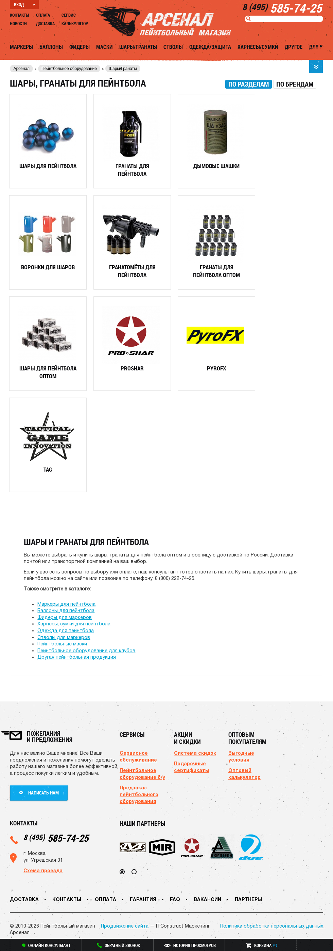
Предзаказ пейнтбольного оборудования (139, 794)
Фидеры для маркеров (64, 617)
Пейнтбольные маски (62, 643)
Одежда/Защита (210, 47)
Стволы (173, 47)
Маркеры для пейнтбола (66, 604)
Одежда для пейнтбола (65, 630)
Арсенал (21, 68)
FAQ (175, 899)
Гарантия (143, 899)
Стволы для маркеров (63, 637)
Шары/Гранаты (138, 47)
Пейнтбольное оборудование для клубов (86, 650)
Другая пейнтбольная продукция (76, 657)
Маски (104, 47)
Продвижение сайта (124, 926)
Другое (293, 47)
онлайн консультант (46, 945)
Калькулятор (75, 23)
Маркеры (21, 47)
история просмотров (190, 945)
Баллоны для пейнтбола (65, 610)
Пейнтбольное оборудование (69, 68)
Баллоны (51, 47)
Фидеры (79, 47)
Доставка (45, 23)
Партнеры (248, 899)
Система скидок (195, 753)
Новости (18, 23)
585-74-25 (55, 837)
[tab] (248, 84)
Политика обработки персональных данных (271, 926)
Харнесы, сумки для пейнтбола (73, 623)
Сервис (69, 15)
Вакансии (207, 899)
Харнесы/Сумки (258, 47)
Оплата (43, 15)
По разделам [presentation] (248, 84)
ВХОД (24, 4)
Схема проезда (43, 870)
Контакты (19, 15)
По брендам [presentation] (294, 84)
